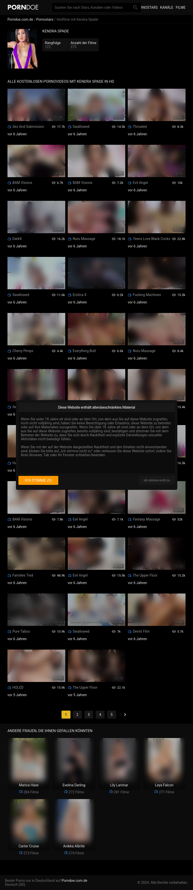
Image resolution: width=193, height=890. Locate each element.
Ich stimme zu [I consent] (38, 480)
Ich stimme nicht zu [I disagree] (157, 480)
